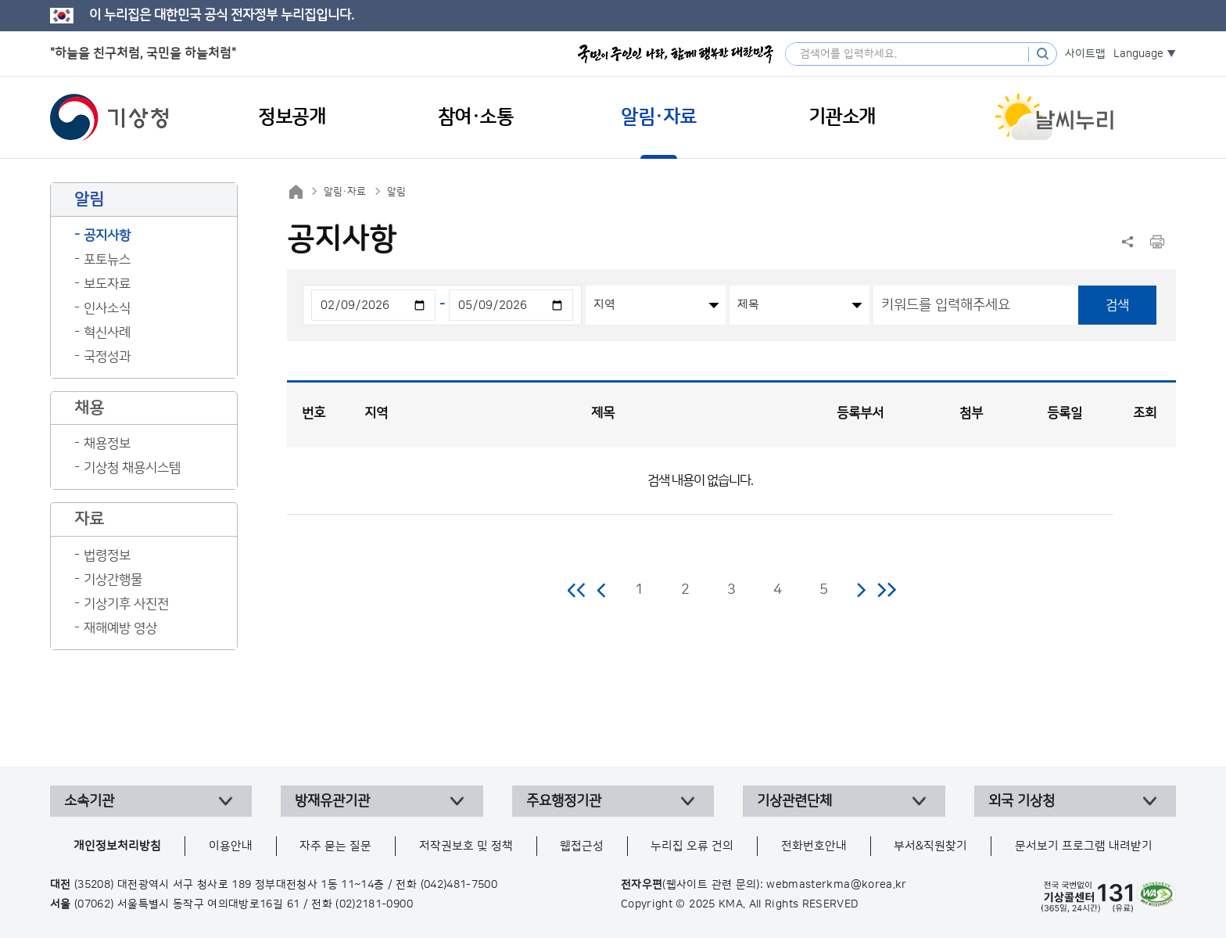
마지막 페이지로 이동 (886, 589)
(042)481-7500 (459, 885)
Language (1138, 54)
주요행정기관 (563, 801)
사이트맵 (1085, 54)
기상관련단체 (794, 801)
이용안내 (231, 846)
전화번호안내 (814, 846)
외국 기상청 (1021, 801)
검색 (1117, 305)
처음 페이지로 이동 (577, 589)
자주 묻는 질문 (335, 846)
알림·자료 (345, 191)
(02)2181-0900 (374, 904)
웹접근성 (582, 846)
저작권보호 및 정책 (466, 846)
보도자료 (107, 284)
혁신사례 (107, 332)
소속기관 (89, 801)
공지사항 (107, 235)
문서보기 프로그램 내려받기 (1084, 846)
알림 (396, 191)
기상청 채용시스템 (132, 468)
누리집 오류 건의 (692, 846)
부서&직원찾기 (930, 846)
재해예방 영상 (120, 628)
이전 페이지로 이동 (602, 589)
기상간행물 (113, 580)
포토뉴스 (107, 260)
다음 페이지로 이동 (861, 589)
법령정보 (107, 555)
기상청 (109, 117)
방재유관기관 (332, 801)
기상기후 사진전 (126, 604)
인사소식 (107, 308)
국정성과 (107, 357)
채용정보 (107, 444)
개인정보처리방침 (117, 846)
